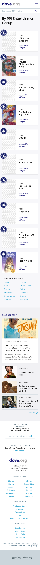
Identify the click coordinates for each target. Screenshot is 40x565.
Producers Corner (20, 506)
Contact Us (20, 537)
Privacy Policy (20, 534)
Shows (23, 282)
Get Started (20, 451)
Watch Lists (20, 512)
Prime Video (25, 286)
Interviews (20, 509)
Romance (24, 299)
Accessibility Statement (16, 546)
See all (33, 413)
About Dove (20, 531)
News (20, 515)
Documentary (10, 296)
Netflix (7, 286)
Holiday (7, 299)
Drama (23, 296)
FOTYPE (35, 543)
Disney (7, 289)
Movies (7, 282)
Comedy (24, 293)
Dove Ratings (20, 528)
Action (23, 289)
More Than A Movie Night (20, 518)
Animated (8, 293)
